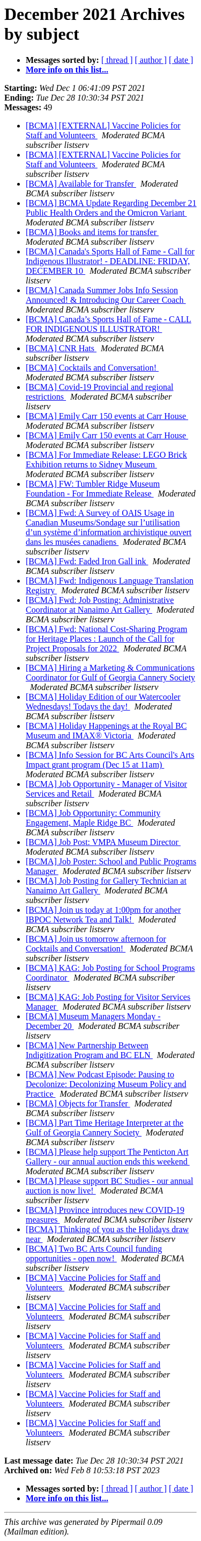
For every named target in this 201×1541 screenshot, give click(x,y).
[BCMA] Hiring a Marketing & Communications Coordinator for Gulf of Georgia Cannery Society (110, 672)
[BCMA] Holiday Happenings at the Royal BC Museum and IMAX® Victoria (106, 730)
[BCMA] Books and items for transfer (92, 232)
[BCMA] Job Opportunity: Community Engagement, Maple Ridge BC (93, 817)
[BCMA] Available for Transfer (81, 183)
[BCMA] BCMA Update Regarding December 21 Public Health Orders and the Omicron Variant (111, 207)
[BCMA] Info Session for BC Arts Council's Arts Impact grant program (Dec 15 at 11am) (110, 759)
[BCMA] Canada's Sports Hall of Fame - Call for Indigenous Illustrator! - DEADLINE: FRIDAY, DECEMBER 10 (110, 261)
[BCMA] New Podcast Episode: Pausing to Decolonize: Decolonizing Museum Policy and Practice (106, 1084)
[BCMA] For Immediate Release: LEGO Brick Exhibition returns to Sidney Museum (106, 459)
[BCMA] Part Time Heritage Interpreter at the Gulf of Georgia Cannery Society (104, 1127)
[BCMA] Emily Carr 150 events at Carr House (107, 416)
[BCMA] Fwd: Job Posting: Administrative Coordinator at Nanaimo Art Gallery (100, 604)
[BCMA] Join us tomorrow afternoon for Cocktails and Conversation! (96, 943)
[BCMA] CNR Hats (61, 348)
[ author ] (151, 60)
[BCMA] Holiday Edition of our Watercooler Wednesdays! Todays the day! (103, 701)
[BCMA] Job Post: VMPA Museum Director (103, 842)
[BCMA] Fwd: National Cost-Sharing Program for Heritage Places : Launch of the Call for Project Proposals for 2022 (106, 638)
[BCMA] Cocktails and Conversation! (92, 367)
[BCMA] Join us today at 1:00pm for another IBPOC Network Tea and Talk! (103, 914)
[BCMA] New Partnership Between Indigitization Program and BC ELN (89, 1050)
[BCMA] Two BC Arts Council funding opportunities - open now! (94, 1253)
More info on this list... (67, 69)
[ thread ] (117, 60)
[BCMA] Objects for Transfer (78, 1103)
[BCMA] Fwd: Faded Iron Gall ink (87, 561)
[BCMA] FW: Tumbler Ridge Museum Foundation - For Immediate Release (93, 488)
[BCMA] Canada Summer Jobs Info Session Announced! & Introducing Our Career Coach (106, 295)
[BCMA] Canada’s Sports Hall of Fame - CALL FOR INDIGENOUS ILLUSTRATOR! (108, 324)
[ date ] (181, 60)
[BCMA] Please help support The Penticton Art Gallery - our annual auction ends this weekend (108, 1156)
